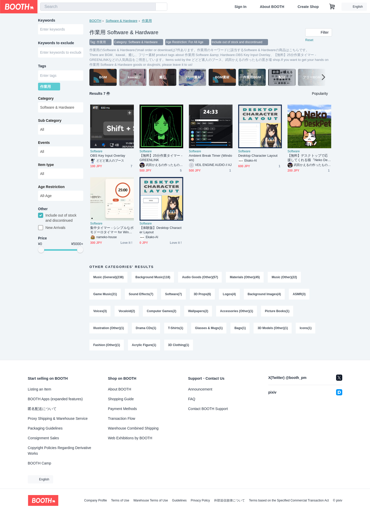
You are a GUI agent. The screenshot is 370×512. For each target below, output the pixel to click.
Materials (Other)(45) (245, 277)
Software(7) (173, 294)
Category (46, 98)
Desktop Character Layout (258, 155)
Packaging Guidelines (45, 428)
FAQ (191, 399)
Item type (46, 164)
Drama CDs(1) (146, 328)
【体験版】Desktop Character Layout (160, 230)
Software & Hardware (121, 21)
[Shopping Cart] (332, 6)
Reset (309, 40)
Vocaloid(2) (126, 311)
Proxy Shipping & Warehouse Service (58, 418)
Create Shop (308, 6)
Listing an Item (39, 389)
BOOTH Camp (39, 463)
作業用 (147, 21)
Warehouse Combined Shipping (133, 428)
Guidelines (179, 500)
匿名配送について (42, 409)
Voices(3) (100, 311)
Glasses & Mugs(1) (209, 328)
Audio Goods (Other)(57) (200, 277)
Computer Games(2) (161, 311)
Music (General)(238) (108, 277)
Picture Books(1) (277, 311)
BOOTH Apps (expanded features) (55, 399)
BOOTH (95, 21)
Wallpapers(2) (198, 311)
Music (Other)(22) (284, 277)
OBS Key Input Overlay (107, 155)
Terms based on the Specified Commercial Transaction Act (289, 500)
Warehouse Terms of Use (150, 500)
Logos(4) (229, 294)
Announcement (200, 389)
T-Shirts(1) (175, 328)
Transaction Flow (121, 418)
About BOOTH (272, 6)
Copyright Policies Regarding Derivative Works (59, 450)
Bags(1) (240, 328)
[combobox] (98, 7)
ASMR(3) (299, 294)
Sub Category (49, 120)
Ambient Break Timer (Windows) (210, 158)
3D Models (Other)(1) (272, 328)
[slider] (41, 250)
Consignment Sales (43, 438)
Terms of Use (120, 500)
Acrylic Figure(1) (144, 345)
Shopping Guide (121, 399)
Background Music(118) (152, 277)
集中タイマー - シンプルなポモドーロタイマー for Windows (112, 230)
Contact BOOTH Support (208, 409)
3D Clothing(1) (178, 345)
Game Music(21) (105, 294)
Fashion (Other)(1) (106, 345)
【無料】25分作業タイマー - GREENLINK (161, 158)
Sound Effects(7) (141, 294)
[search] (150, 7)
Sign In (241, 6)
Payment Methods (122, 409)
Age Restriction (51, 187)
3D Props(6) (202, 294)
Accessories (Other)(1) (236, 311)
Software (96, 151)
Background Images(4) (264, 294)
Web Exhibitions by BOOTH (130, 438)
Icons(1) (305, 328)
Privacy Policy (200, 500)
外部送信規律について (229, 500)
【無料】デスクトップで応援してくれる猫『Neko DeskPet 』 (309, 158)
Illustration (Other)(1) (108, 328)
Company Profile (95, 500)
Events (44, 142)
